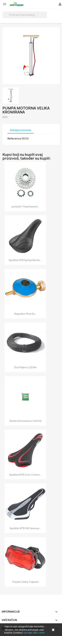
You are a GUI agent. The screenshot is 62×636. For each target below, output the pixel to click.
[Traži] (24, 15)
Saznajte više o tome (34, 632)
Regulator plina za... (25, 313)
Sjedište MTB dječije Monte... (25, 260)
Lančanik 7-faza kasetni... (25, 206)
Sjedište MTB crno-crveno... (25, 474)
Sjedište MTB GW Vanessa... (25, 528)
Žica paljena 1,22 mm (25, 367)
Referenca (14, 138)
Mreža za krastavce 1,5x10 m (25, 420)
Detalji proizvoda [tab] (20, 130)
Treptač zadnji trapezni (25, 581)
